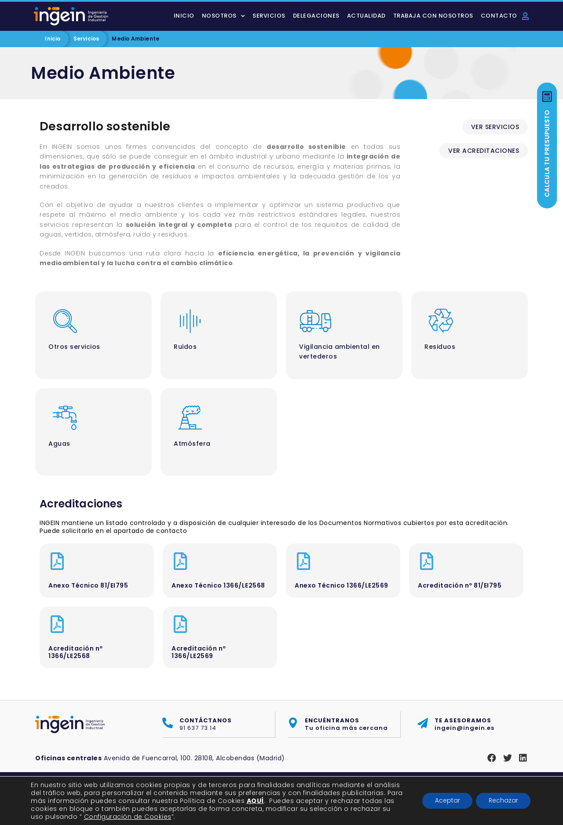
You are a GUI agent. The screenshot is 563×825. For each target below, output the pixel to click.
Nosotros (223, 16)
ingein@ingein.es (464, 724)
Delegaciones (316, 15)
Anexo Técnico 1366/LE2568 (218, 585)
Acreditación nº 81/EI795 (459, 585)
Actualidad (366, 15)
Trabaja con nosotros (433, 15)
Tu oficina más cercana (346, 724)
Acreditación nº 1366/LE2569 (199, 652)
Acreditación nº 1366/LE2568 (75, 652)
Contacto (499, 15)
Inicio (184, 15)
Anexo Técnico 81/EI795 (88, 585)
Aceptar (445, 800)
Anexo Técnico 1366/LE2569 (341, 585)
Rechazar (502, 800)
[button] (495, 126)
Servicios (268, 15)
